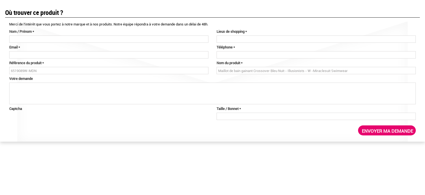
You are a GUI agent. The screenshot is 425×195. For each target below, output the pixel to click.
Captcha (15, 108)
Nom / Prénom (21, 31)
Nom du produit (230, 62)
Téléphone (226, 47)
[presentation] (50, 123)
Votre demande (21, 78)
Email (14, 47)
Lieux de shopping (232, 31)
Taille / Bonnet (229, 108)
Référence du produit (26, 62)
